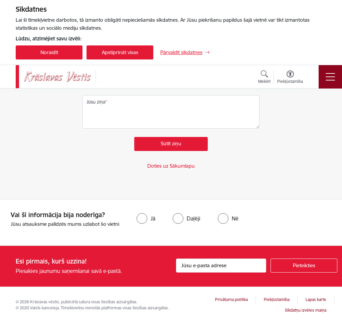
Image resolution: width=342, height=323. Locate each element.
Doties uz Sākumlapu (171, 166)
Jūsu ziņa (96, 102)
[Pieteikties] (304, 266)
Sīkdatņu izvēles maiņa (305, 310)
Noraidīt (49, 52)
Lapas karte (316, 299)
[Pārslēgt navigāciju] (330, 77)
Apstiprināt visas (120, 52)
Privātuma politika (231, 299)
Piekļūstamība (277, 299)
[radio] (146, 218)
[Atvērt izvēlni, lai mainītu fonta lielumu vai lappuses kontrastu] (290, 78)
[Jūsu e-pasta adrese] (221, 266)
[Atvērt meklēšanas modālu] (264, 78)
